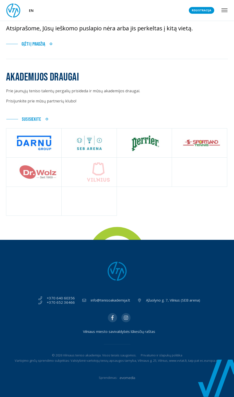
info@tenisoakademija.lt (113, 300)
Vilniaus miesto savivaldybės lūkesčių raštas (126, 332)
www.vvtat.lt (178, 367)
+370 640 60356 (63, 298)
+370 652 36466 (63, 302)
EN (31, 10)
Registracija (201, 10)
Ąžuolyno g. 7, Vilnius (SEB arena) (175, 300)
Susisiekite (32, 119)
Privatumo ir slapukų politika (161, 362)
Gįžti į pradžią (33, 44)
